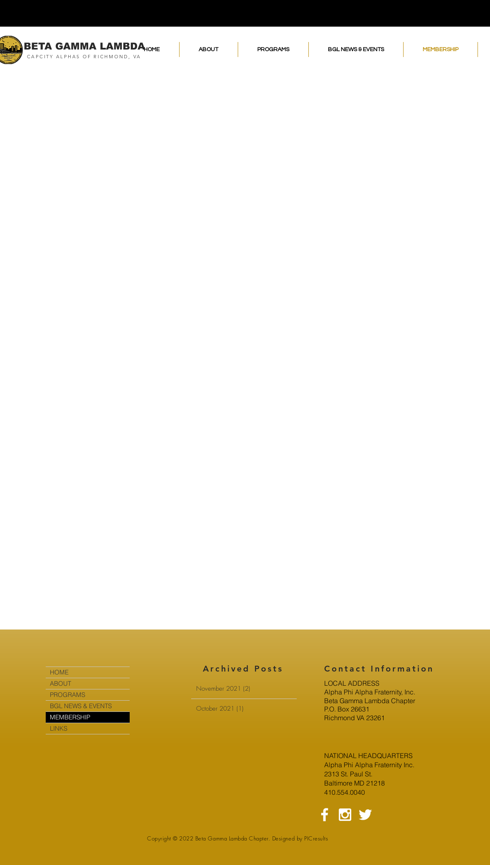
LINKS (58, 728)
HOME (59, 672)
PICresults (316, 838)
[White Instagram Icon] (345, 814)
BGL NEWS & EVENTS (81, 706)
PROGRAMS (67, 695)
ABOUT (60, 683)
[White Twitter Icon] (365, 814)
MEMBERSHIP (70, 717)
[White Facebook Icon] (324, 814)
